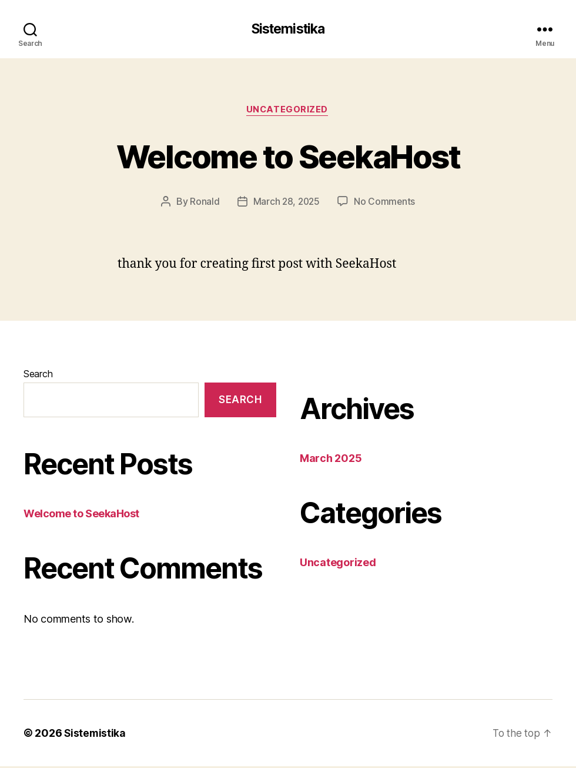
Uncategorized (288, 111)
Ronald (203, 203)
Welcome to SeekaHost (288, 156)
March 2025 (330, 460)
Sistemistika (288, 29)
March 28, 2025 (286, 203)
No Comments (385, 203)
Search (38, 375)
